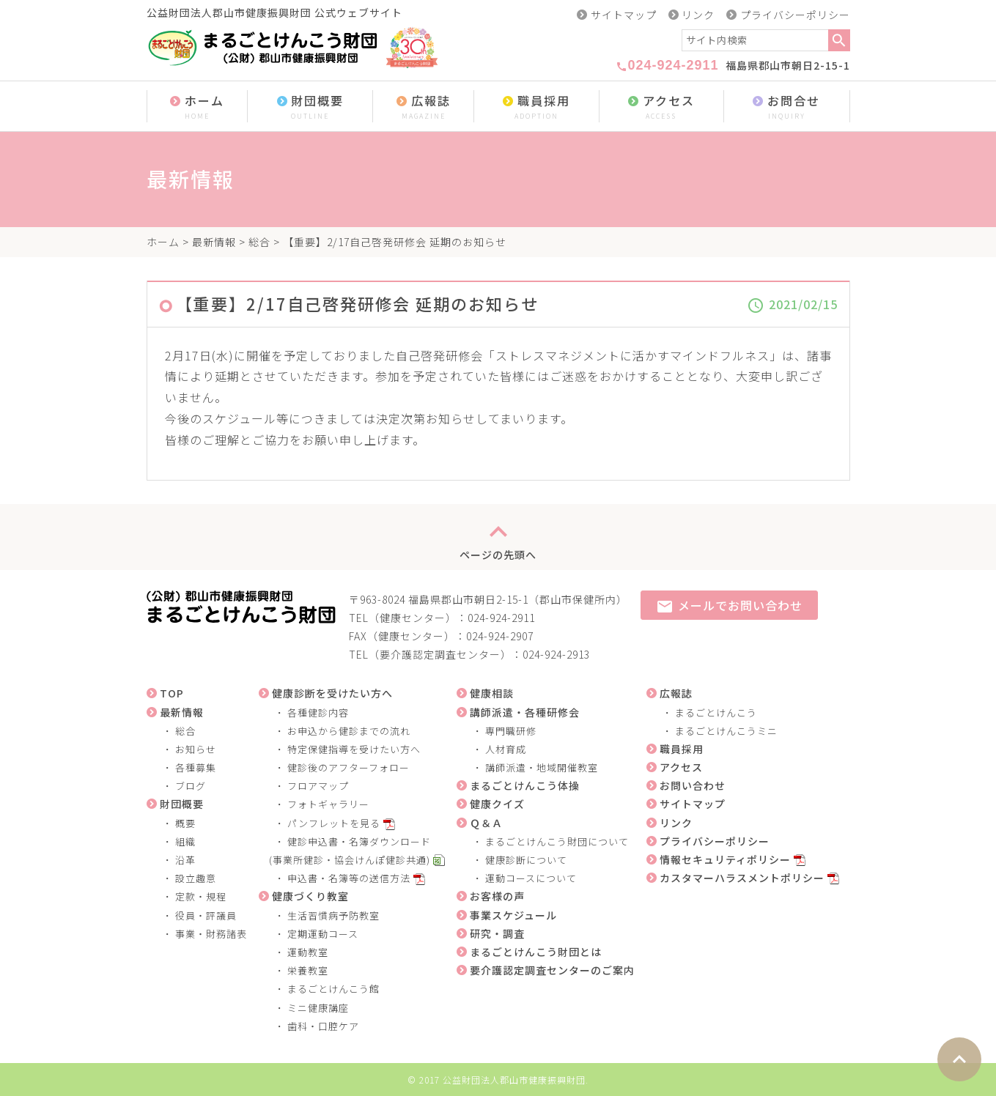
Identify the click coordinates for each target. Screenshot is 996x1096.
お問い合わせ (693, 785)
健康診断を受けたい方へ (332, 693)
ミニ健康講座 (318, 1008)
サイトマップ (624, 14)
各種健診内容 (318, 712)
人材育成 (505, 749)
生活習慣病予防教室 (333, 915)
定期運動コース (322, 934)
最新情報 (214, 241)
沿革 (185, 860)
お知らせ (195, 749)
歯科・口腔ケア (323, 1026)
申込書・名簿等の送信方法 (348, 878)
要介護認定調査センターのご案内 (552, 970)
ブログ (190, 786)
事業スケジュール (513, 915)
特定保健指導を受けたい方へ (354, 749)
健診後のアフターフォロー (348, 767)
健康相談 (492, 693)
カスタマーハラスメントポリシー (742, 877)
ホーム (197, 107)
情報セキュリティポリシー (725, 859)
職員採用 (536, 107)
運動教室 (307, 952)
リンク (698, 14)
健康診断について (526, 860)
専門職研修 (510, 731)
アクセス (661, 107)
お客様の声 (497, 896)
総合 (259, 241)
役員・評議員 (206, 915)
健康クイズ (497, 803)
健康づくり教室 (310, 896)
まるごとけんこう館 (333, 989)
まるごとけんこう (716, 712)
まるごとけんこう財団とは (536, 951)
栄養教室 (307, 970)
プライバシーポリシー (795, 14)
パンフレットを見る (333, 823)
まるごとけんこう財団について (557, 841)
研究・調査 (497, 933)
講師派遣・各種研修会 (525, 712)
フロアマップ (318, 786)
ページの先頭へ (498, 537)
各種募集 (195, 767)
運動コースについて (531, 878)
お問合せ (786, 107)
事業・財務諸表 (211, 934)
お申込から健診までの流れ (348, 731)
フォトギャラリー (328, 804)
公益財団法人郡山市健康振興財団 (514, 1079)
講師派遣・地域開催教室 (541, 767)
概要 (185, 823)
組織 (185, 841)
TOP (172, 693)
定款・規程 (200, 896)
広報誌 (423, 107)
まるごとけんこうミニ (726, 731)
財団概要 (310, 107)
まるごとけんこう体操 (525, 785)
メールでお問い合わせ (729, 606)
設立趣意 (195, 878)
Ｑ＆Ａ (486, 822)
